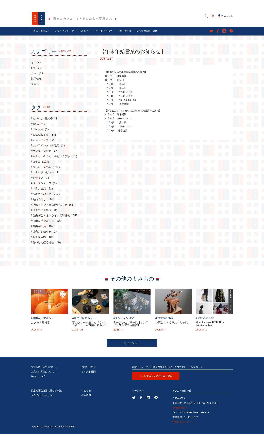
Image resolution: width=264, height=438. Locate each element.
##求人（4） (38, 128)
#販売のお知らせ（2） (44, 235)
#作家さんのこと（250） (46, 198)
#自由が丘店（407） (43, 230)
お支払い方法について (43, 375)
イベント (36, 66)
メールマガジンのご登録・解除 (155, 380)
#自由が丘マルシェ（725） (47, 225)
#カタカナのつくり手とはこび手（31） (55, 160)
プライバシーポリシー (43, 399)
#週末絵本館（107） (43, 241)
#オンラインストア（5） (46, 144)
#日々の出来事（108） (45, 214)
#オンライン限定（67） (45, 155)
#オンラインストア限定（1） (48, 149)
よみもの (83, 35)
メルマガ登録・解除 (147, 35)
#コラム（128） (41, 165)
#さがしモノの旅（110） (46, 171)
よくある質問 (88, 375)
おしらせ (36, 72)
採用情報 (36, 82)
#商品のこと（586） (43, 203)
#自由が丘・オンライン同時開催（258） (55, 219)
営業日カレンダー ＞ (183, 426)
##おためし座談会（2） (45, 122)
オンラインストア (64, 35)
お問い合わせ (124, 35)
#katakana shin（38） (44, 138)
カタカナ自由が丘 (40, 35)
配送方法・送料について (44, 371)
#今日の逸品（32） (42, 192)
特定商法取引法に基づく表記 (46, 394)
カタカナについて (102, 35)
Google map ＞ (180, 411)
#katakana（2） (40, 133)
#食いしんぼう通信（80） (46, 246)
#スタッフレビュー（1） (46, 176)
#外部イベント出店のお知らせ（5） (52, 208)
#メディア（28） (41, 182)
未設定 (35, 88)
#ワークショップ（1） (44, 187)
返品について (38, 380)
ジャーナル (37, 77)
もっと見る (132, 347)
